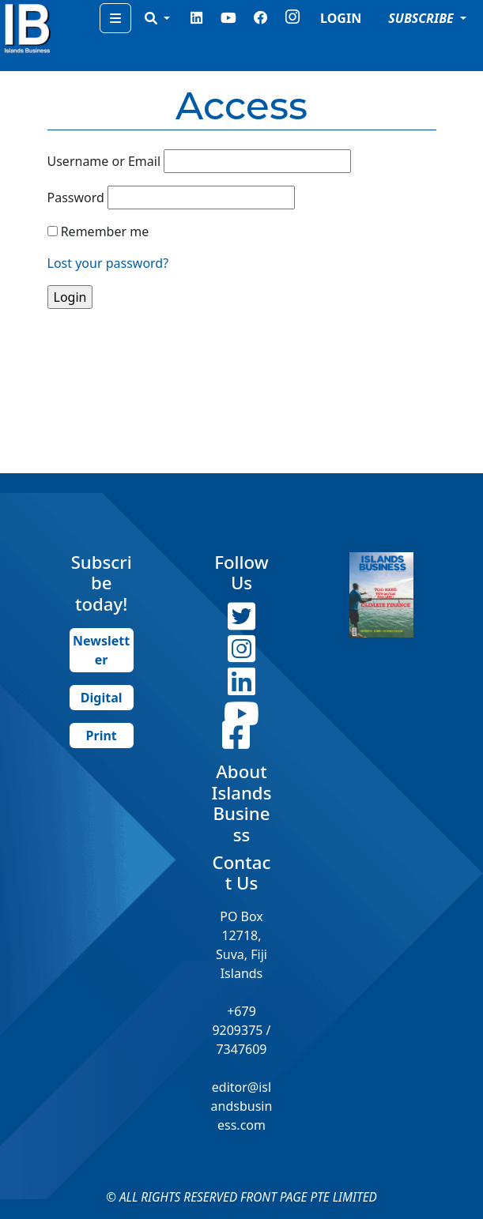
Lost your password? (108, 263)
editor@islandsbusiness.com (242, 1106)
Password (75, 197)
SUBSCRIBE (422, 18)
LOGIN (340, 18)
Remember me (105, 231)
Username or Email (104, 161)
